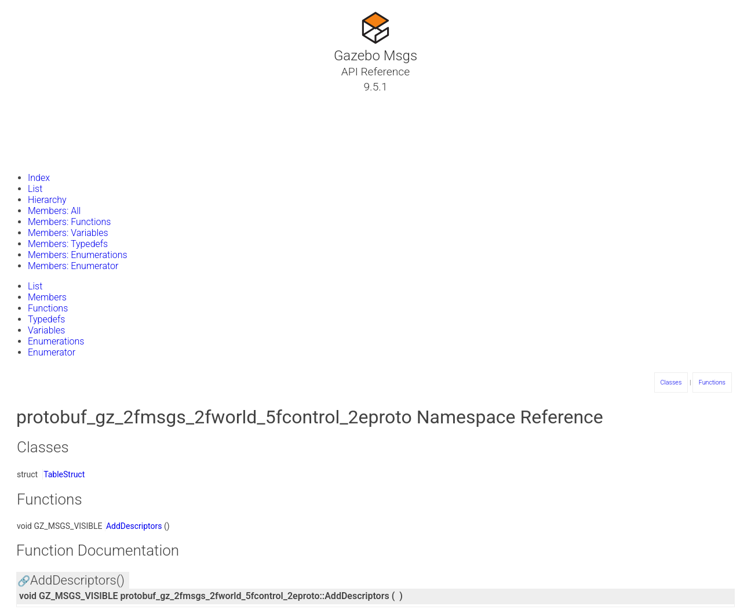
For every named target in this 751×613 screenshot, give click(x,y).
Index (39, 177)
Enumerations (56, 341)
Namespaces (48, 128)
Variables (46, 330)
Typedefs (46, 319)
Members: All (54, 210)
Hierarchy (47, 199)
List (35, 188)
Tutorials (39, 100)
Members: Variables (68, 232)
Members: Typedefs (68, 243)
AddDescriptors (134, 526)
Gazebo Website (54, 156)
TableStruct (64, 474)
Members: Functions (69, 221)
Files (31, 142)
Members (47, 297)
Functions (48, 308)
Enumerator (51, 352)
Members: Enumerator (73, 265)
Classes (37, 114)
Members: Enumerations (77, 254)
